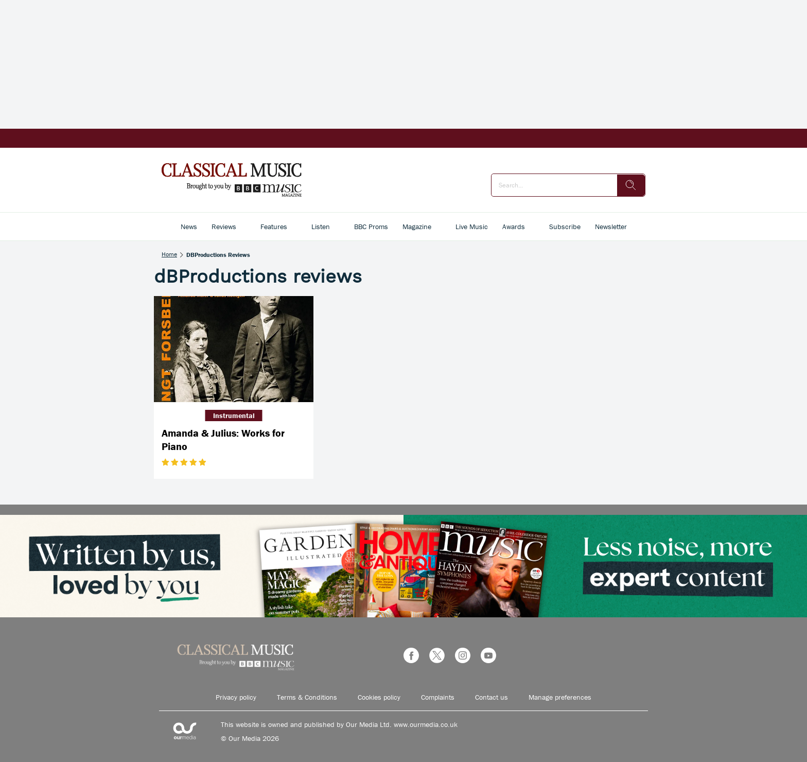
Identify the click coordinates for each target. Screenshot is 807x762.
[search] (631, 185)
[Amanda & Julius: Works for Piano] (233, 349)
